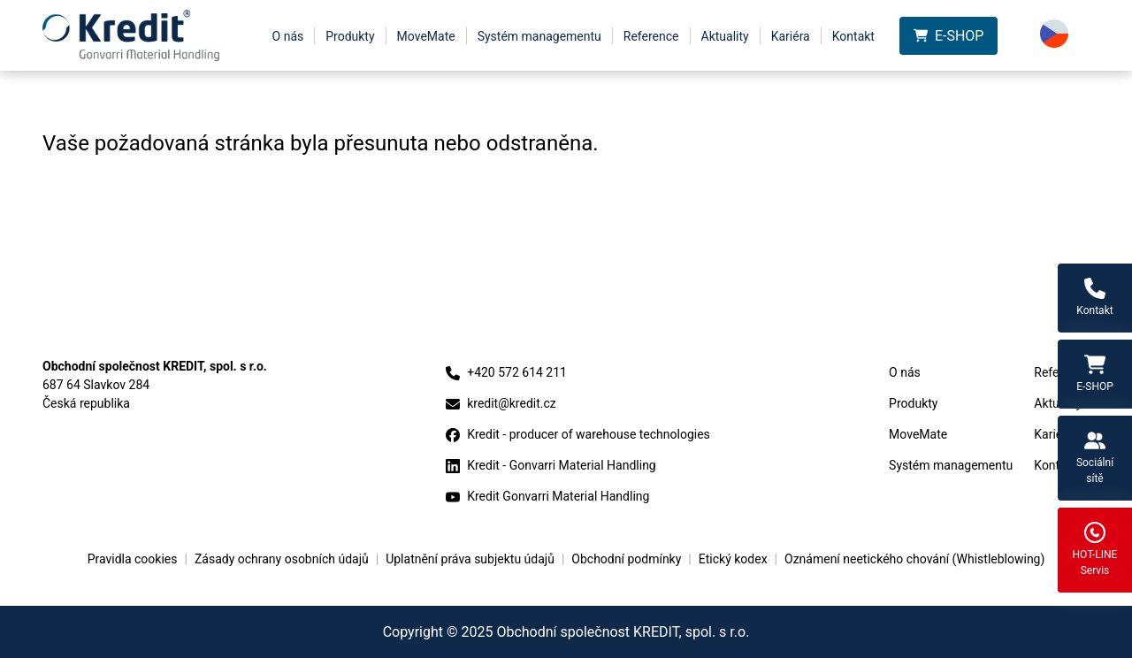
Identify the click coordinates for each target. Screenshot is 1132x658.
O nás (288, 36)
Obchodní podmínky (626, 559)
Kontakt (853, 36)
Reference (651, 36)
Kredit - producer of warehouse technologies (578, 434)
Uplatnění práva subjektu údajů (470, 559)
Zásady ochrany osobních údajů (282, 559)
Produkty (349, 36)
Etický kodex (733, 559)
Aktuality (725, 36)
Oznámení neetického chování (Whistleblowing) (914, 559)
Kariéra (790, 36)
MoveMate (426, 36)
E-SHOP (949, 35)
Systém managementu (539, 36)
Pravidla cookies (133, 559)
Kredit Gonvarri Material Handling (547, 496)
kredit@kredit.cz (501, 403)
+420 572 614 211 (506, 372)
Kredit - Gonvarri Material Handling (551, 465)
